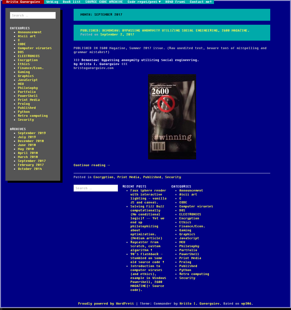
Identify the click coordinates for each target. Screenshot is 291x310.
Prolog (24, 104)
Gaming (24, 72)
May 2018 (26, 149)
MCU (21, 84)
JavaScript (28, 80)
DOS (21, 52)
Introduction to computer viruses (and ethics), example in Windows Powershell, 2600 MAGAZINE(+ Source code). (148, 278)
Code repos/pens (142, 2)
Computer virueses (35, 48)
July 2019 (27, 137)
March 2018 (28, 157)
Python (24, 112)
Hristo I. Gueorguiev (199, 303)
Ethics (24, 64)
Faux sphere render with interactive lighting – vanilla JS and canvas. (148, 196)
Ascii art (27, 36)
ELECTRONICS (29, 56)
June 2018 (27, 145)
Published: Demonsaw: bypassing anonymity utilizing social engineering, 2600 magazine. (165, 30)
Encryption (28, 60)
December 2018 (31, 141)
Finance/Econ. (31, 68)
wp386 (246, 303)
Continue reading (92, 165)
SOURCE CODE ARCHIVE (104, 2)
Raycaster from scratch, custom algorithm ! (145, 246)
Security (26, 120)
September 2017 (32, 161)
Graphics (26, 76)
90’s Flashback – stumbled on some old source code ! (147, 258)
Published (27, 108)
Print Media (29, 100)
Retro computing (33, 116)
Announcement (30, 32)
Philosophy (28, 88)
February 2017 (31, 165)
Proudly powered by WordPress (106, 303)
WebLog (52, 2)
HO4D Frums (175, 2)
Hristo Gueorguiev (23, 2)
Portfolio (27, 92)
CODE (22, 44)
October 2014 (30, 169)
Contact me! (201, 2)
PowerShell (28, 96)
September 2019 (32, 133)
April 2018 (28, 153)
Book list (72, 2)
